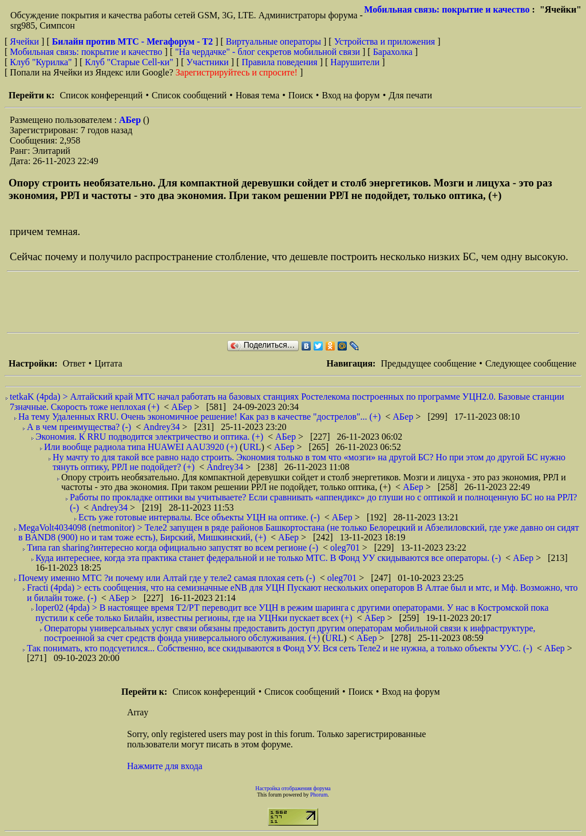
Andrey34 (162, 427)
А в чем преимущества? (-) (79, 427)
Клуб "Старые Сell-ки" (129, 62)
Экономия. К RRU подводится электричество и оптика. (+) (149, 436)
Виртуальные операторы (273, 41)
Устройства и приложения (384, 41)
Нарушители (354, 62)
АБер (131, 120)
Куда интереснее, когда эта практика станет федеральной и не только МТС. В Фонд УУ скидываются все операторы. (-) (268, 558)
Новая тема (258, 95)
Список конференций (101, 95)
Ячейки (25, 41)
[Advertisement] (215, 302)
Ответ (73, 363)
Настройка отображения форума (293, 788)
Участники (208, 62)
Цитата (108, 363)
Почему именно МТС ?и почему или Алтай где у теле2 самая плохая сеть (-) (166, 578)
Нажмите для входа (165, 766)
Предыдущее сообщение (428, 363)
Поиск (300, 95)
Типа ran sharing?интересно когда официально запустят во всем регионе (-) (172, 547)
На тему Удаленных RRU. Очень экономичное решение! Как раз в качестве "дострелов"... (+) (199, 416)
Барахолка (393, 52)
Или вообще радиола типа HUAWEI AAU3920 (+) (140, 447)
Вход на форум (350, 95)
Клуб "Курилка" (41, 62)
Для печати (410, 95)
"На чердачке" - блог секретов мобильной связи (267, 52)
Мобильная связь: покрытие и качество (446, 9)
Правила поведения (279, 62)
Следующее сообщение (530, 363)
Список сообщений (189, 95)
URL (252, 447)
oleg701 (346, 547)
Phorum (318, 794)
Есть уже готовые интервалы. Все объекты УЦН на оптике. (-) (199, 517)
